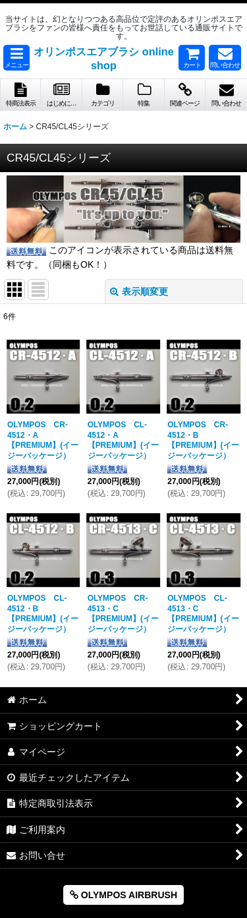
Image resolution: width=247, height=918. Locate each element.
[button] (16, 58)
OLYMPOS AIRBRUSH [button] (123, 895)
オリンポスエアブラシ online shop (103, 58)
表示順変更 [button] (139, 291)
